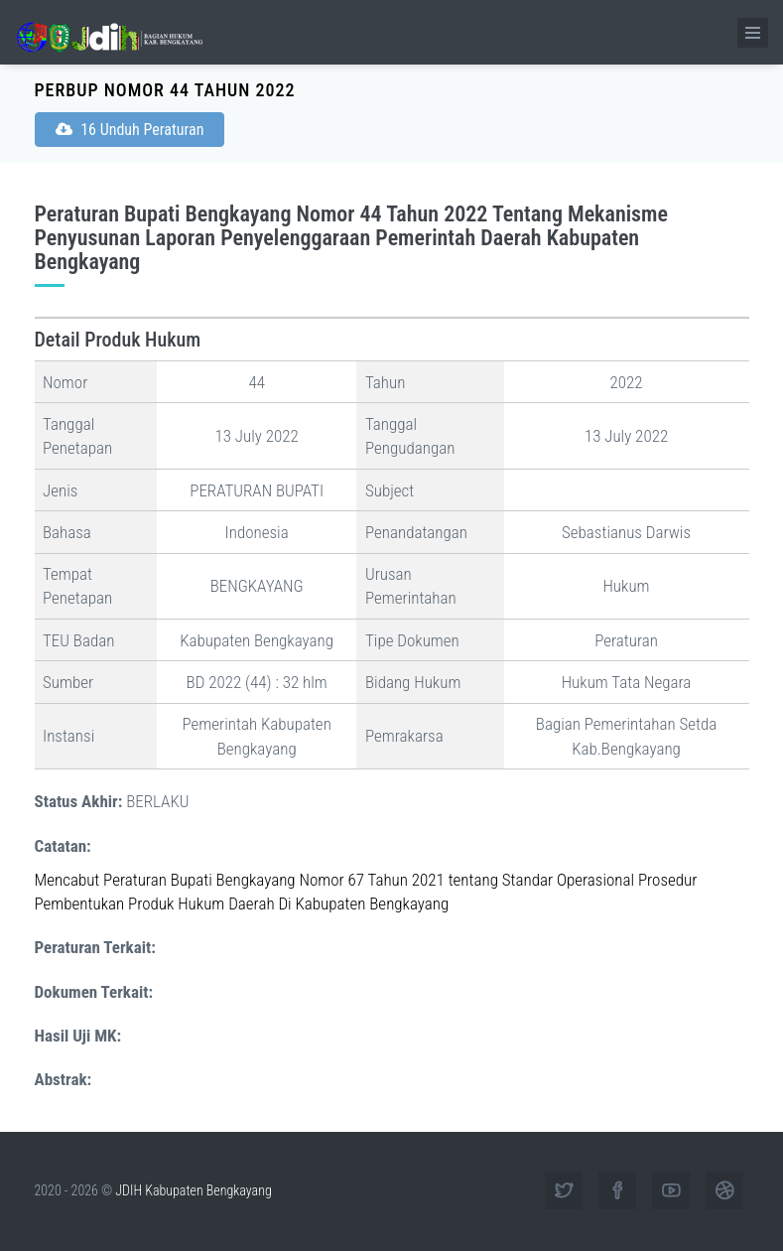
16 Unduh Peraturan (130, 129)
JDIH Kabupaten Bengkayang (193, 1190)
